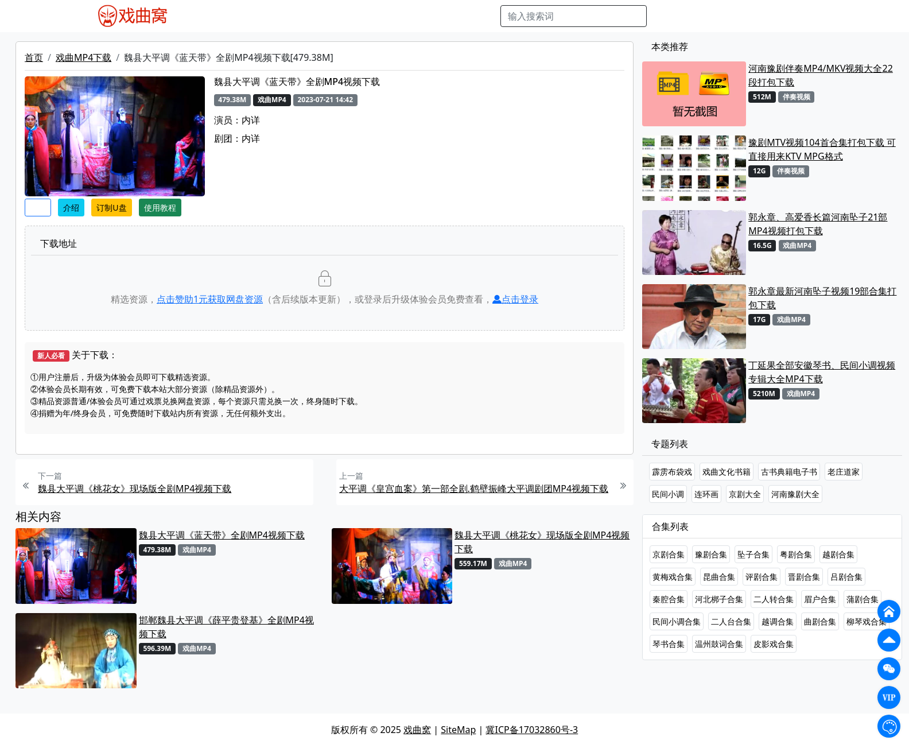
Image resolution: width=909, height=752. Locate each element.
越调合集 (778, 621)
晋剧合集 (804, 576)
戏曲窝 (417, 729)
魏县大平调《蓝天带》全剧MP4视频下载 (222, 535)
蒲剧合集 (862, 599)
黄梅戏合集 (672, 576)
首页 (34, 57)
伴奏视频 (424, 16)
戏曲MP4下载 (83, 57)
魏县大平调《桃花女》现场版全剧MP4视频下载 (134, 488)
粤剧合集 (796, 554)
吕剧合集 (846, 576)
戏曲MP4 (211, 16)
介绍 (71, 207)
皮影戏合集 (773, 643)
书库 (459, 16)
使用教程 (160, 207)
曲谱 (485, 16)
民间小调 (668, 494)
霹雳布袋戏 (672, 471)
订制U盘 (111, 207)
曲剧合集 (820, 621)
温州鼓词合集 (719, 643)
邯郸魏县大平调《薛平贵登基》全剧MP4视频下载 (226, 627)
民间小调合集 (676, 621)
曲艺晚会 (335, 16)
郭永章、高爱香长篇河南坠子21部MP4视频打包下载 (817, 224)
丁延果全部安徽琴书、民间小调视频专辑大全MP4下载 (821, 372)
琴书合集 (668, 643)
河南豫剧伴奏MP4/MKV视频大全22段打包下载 (820, 75)
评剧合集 (761, 576)
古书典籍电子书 (789, 471)
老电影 (296, 16)
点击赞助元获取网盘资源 (210, 299)
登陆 (819, 16)
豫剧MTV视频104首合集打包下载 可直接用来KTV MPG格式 (822, 149)
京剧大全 (745, 494)
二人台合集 (731, 621)
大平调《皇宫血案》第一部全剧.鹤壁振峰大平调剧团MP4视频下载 (474, 488)
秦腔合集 (668, 599)
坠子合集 (753, 554)
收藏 (38, 207)
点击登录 (515, 299)
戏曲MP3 (256, 16)
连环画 (706, 494)
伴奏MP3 (380, 16)
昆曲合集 (719, 576)
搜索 (665, 16)
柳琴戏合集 (866, 621)
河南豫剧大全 (795, 494)
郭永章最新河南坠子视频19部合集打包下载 (822, 298)
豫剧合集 (711, 554)
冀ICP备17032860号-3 (531, 729)
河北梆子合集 (719, 599)
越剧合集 (838, 554)
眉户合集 (820, 599)
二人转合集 (773, 599)
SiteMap (458, 729)
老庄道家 (844, 471)
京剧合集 (668, 554)
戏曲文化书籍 (726, 471)
